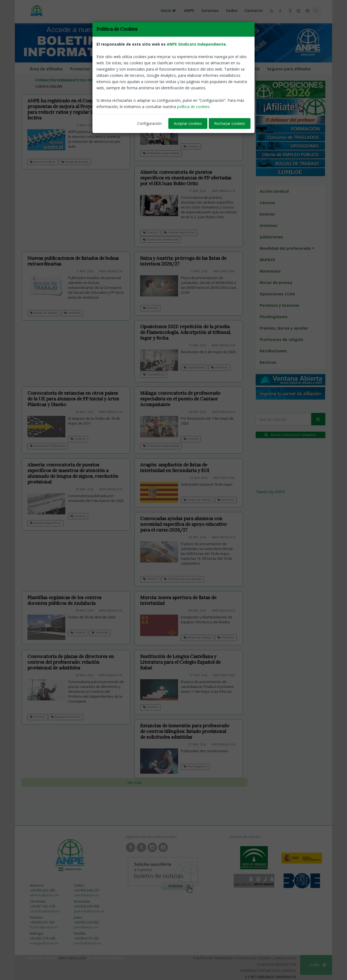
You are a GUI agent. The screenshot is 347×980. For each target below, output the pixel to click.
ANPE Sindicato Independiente (196, 44)
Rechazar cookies (229, 123)
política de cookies (193, 106)
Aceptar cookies (188, 123)
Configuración (149, 123)
